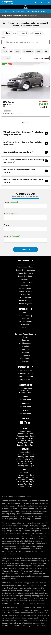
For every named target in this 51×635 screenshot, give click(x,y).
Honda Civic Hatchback (25, 270)
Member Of (24, 367)
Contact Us (25, 349)
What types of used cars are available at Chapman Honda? (25, 133)
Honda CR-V (25, 279)
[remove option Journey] (23, 33)
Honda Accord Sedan (25, 267)
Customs (25, 340)
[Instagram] (25, 422)
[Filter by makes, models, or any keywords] (25, 42)
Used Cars (25, 319)
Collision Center (25, 343)
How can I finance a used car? (25, 152)
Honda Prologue (25, 300)
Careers (25, 352)
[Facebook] (21, 422)
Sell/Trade (25, 325)
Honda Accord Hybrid (25, 264)
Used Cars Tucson (25, 376)
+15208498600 (25, 399)
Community (25, 355)
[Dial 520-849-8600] (42, 2)
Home (25, 312)
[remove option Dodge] (7, 33)
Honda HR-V (25, 285)
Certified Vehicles (25, 322)
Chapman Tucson (25, 373)
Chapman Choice (25, 370)
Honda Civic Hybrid (25, 273)
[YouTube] (29, 422)
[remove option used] (38, 33)
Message (12, 236)
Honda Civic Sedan (25, 276)
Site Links (24, 309)
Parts (25, 337)
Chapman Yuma (25, 379)
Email (10, 213)
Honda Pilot (25, 294)
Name (11, 202)
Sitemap (25, 361)
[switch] (48, 2)
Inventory (24, 260)
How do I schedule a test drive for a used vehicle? (25, 181)
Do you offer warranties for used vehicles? (25, 171)
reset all (4, 37)
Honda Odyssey (25, 288)
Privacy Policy (25, 358)
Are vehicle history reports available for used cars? (25, 143)
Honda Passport (25, 291)
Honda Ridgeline (25, 303)
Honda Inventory (25, 315)
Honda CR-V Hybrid (25, 282)
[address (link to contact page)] (35, 2)
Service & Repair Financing (25, 334)
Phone (6, 225)
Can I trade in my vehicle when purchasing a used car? (25, 161)
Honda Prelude (25, 297)
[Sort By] (42, 58)
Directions (25, 346)
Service (25, 331)
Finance (25, 328)
